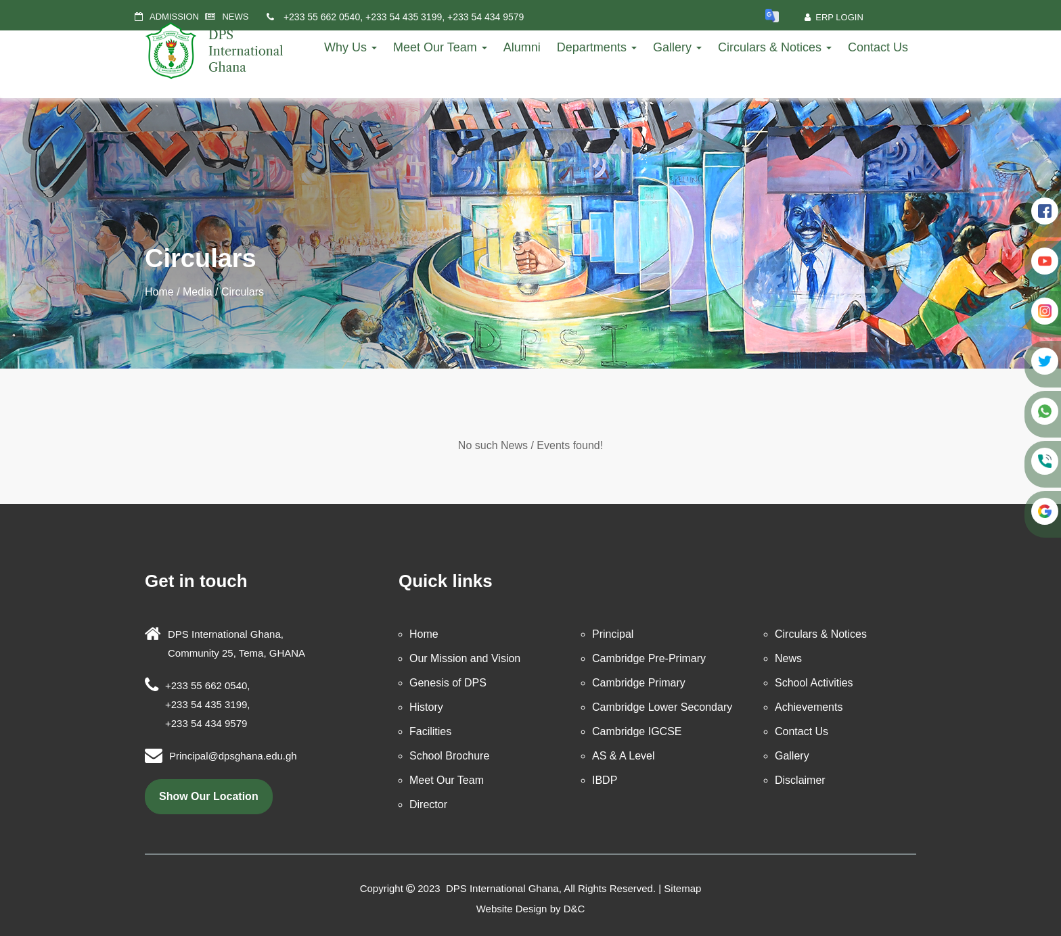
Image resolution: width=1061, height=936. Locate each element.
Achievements (809, 707)
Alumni (522, 47)
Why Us (350, 47)
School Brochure (449, 756)
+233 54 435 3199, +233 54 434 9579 (444, 16)
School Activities (814, 682)
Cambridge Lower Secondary (662, 707)
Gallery (677, 47)
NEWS (235, 16)
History (426, 707)
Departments (597, 47)
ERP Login (834, 17)
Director (428, 804)
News (788, 658)
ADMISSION (174, 16)
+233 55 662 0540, (323, 16)
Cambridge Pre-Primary (649, 658)
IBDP (604, 780)
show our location (208, 796)
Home (159, 292)
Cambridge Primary (638, 682)
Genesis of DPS (448, 682)
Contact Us (878, 47)
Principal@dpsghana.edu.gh (233, 756)
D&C (574, 908)
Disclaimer (800, 780)
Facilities (430, 731)
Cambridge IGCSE (637, 731)
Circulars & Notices (775, 47)
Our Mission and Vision (464, 658)
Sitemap (682, 888)
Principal (612, 634)
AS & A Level (623, 756)
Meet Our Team (440, 47)
